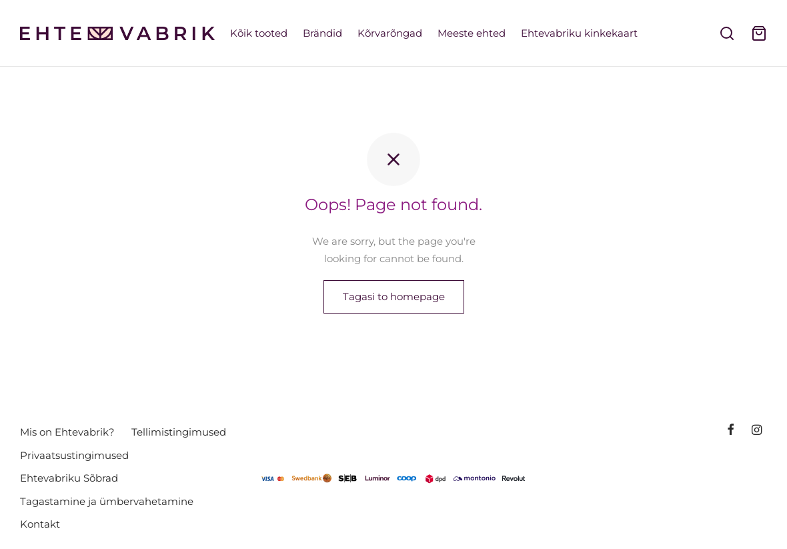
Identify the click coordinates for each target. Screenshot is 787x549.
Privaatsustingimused (74, 455)
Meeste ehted (472, 33)
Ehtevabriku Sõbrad (69, 478)
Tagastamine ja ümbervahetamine (106, 501)
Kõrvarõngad (389, 33)
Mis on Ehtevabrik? (67, 432)
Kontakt (40, 524)
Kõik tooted (258, 33)
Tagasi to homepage (394, 297)
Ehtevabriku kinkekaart (579, 33)
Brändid (322, 33)
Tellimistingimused (178, 432)
